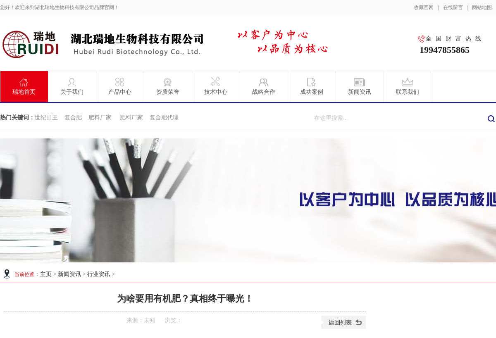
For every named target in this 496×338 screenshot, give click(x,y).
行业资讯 (98, 274)
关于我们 (71, 85)
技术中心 (215, 85)
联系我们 (407, 85)
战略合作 (263, 85)
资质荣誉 (167, 85)
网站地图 (482, 7)
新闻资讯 (359, 85)
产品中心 (119, 85)
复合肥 (73, 117)
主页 (46, 274)
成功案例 (311, 85)
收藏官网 (424, 7)
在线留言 (453, 7)
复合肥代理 (164, 117)
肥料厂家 (100, 117)
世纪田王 (46, 117)
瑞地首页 (24, 85)
